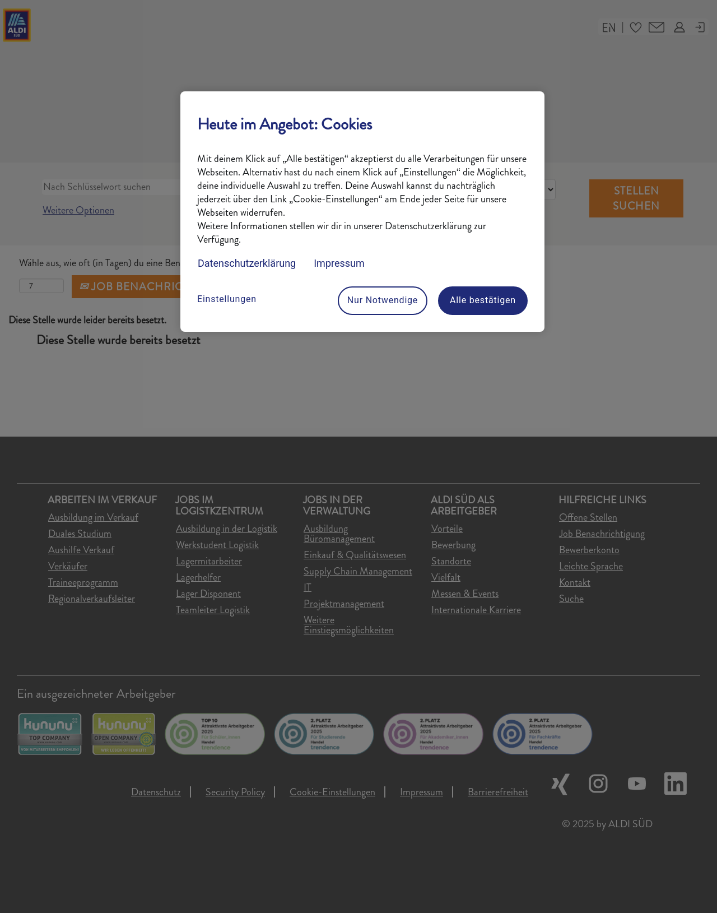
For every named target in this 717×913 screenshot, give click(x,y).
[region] (362, 211)
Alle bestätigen (483, 300)
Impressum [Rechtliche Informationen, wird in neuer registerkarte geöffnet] (339, 263)
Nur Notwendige (382, 300)
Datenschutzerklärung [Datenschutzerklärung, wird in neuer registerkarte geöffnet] (247, 263)
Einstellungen (227, 299)
